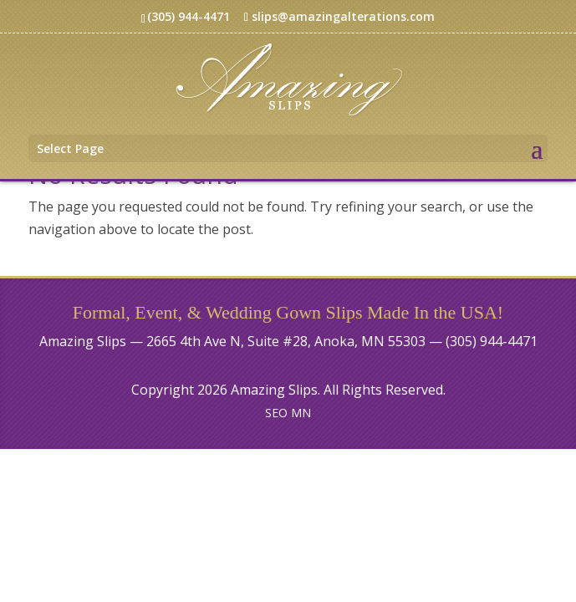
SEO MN (288, 413)
